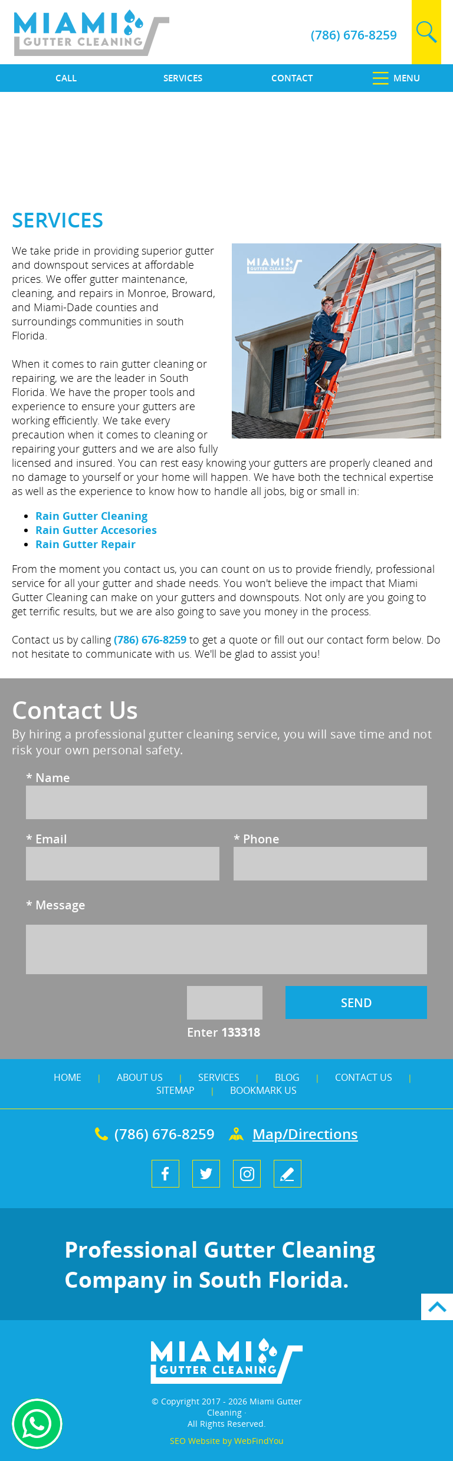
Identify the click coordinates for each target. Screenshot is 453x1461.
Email (46, 839)
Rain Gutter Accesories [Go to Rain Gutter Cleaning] (96, 530)
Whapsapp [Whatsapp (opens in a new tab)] (37, 1424)
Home (67, 1077)
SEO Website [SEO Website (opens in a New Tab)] (195, 1440)
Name (48, 778)
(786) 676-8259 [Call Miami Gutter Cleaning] (354, 35)
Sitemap (175, 1090)
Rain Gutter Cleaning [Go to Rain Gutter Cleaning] (91, 516)
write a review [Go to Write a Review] (287, 1174)
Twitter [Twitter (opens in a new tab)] (206, 1174)
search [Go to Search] (426, 32)
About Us (140, 1077)
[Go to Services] (169, 78)
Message (56, 905)
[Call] (56, 78)
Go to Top (437, 1307)
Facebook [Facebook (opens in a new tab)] (165, 1174)
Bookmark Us (263, 1090)
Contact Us (363, 1077)
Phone (257, 839)
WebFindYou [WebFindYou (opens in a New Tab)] (259, 1440)
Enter (223, 1032)
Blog (287, 1077)
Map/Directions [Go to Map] (305, 1133)
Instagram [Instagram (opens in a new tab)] (247, 1174)
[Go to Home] (119, 52)
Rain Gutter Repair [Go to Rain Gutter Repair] (85, 544)
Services (218, 1077)
